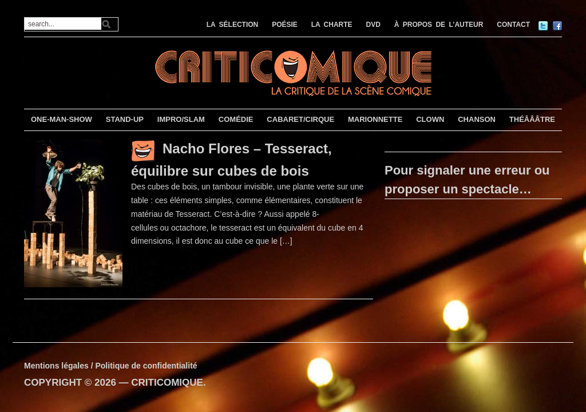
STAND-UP (125, 119)
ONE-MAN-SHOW (61, 119)
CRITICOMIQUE (167, 382)
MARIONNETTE (375, 119)
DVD (373, 25)
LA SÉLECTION (233, 25)
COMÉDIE (236, 119)
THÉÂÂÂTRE (532, 119)
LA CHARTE (332, 25)
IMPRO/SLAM (181, 119)
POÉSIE (285, 25)
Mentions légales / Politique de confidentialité (110, 365)
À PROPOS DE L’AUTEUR (439, 25)
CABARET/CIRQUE (300, 119)
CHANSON (477, 119)
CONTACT (513, 25)
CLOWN (430, 119)
